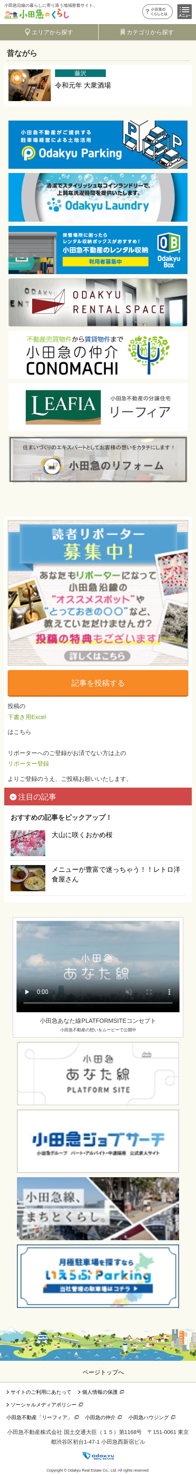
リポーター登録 (28, 763)
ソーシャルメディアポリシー (44, 1405)
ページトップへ (103, 1372)
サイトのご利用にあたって (41, 1392)
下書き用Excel (27, 717)
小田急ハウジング (148, 1417)
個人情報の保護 (100, 1392)
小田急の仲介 (100, 1417)
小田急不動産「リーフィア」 (39, 1417)
